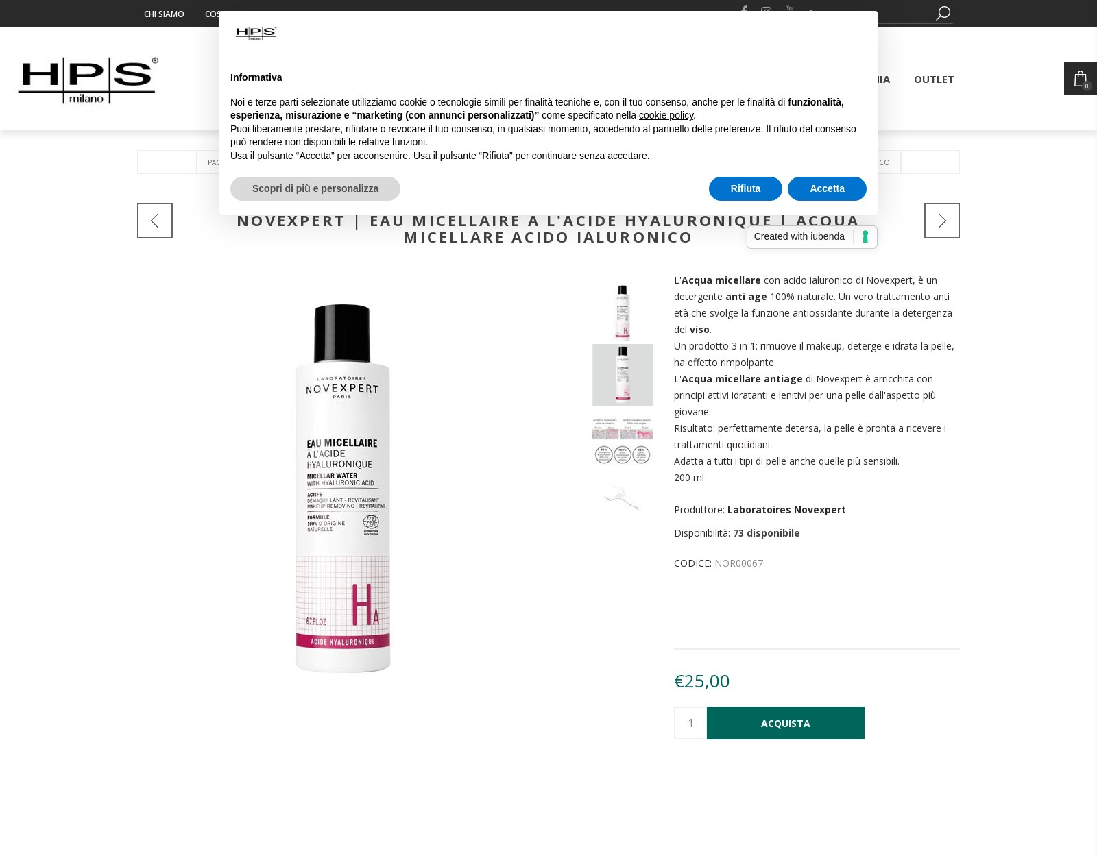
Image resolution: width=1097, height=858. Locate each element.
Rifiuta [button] (746, 188)
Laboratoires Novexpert (786, 509)
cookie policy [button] (666, 115)
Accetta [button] (827, 188)
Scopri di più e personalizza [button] (315, 188)
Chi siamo (164, 14)
